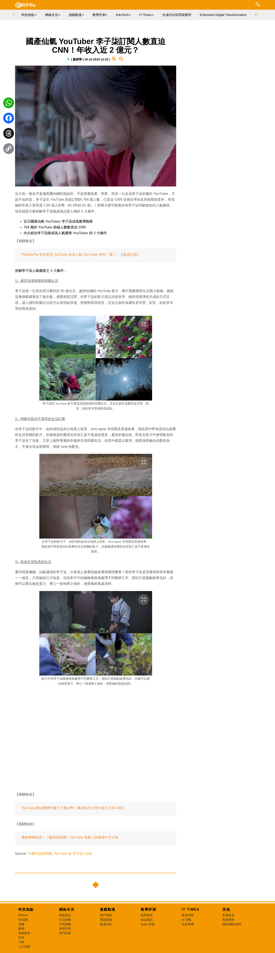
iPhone (23, 915)
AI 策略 (186, 919)
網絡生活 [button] (52, 15)
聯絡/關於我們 (231, 924)
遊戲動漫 (107, 909)
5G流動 (23, 919)
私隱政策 (228, 915)
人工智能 (24, 946)
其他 (226, 909)
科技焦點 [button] (29, 15)
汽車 (21, 942)
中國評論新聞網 (40, 853)
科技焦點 (26, 909)
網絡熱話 (65, 915)
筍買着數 (65, 924)
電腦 (21, 924)
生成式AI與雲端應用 (176, 15)
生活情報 (65, 919)
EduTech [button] (123, 15)
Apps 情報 (148, 924)
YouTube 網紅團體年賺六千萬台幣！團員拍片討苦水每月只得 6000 (72, 808)
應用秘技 (147, 915)
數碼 (21, 928)
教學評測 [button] (99, 15)
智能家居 (24, 933)
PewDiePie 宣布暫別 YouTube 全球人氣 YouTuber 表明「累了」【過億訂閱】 (80, 254)
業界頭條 (188, 915)
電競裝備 (106, 919)
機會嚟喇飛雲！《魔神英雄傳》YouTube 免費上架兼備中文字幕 (69, 837)
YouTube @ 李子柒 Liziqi (73, 853)
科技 (21, 937)
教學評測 (148, 909)
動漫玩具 (106, 924)
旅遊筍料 (65, 928)
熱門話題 (65, 933)
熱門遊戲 (106, 915)
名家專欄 (188, 924)
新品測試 (147, 919)
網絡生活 (67, 909)
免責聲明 (228, 919)
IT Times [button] (146, 15)
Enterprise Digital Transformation (223, 15)
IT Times (191, 909)
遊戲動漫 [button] (76, 15)
